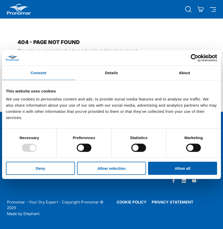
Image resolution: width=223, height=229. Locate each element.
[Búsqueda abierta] (188, 9)
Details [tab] (111, 72)
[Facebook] (173, 181)
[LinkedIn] (184, 181)
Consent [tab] (38, 72)
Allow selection (111, 168)
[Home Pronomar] (19, 9)
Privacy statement (172, 202)
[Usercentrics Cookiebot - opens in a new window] (194, 58)
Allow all (182, 168)
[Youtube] (194, 181)
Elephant (31, 213)
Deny (40, 168)
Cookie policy (132, 202)
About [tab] (184, 72)
